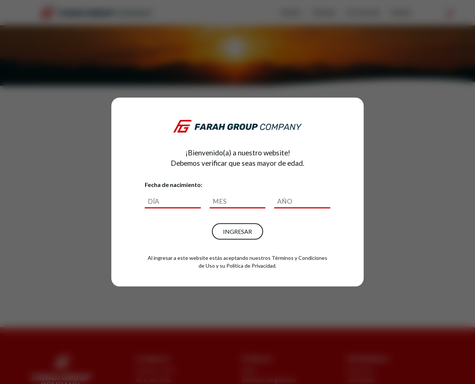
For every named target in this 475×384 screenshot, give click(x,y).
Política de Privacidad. (251, 265)
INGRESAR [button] (237, 231)
